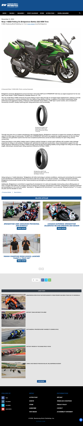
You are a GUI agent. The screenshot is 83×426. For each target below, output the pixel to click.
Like (25, 397)
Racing (12, 13)
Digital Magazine (63, 13)
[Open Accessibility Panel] (81, 419)
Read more (21, 228)
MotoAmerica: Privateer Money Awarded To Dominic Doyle (42, 329)
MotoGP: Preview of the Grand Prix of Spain (38, 346)
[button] (79, 13)
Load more (41, 381)
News (5, 13)
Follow (24, 401)
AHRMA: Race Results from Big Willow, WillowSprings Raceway (43, 363)
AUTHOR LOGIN (40, 421)
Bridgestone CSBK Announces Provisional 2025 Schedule (21, 225)
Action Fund (50, 13)
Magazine (21, 13)
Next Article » (18, 192)
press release (31, 24)
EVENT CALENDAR (32, 13)
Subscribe (23, 409)
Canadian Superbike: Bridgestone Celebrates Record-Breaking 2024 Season (61, 225)
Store (42, 13)
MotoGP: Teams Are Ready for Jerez (36, 312)
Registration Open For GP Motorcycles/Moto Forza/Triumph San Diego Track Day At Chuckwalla (53, 295)
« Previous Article (6, 192)
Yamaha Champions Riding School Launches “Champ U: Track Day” (21, 257)
